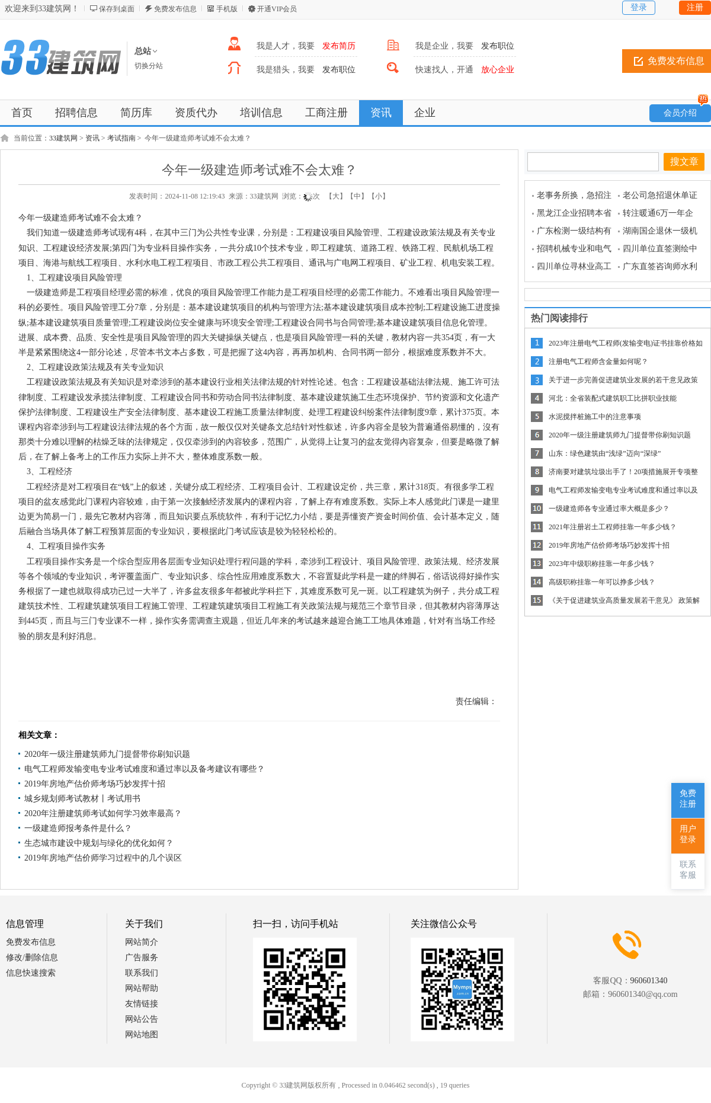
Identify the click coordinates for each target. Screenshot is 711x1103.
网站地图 (141, 1034)
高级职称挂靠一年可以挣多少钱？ (602, 582)
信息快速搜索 (31, 972)
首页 (22, 113)
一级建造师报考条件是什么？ (78, 828)
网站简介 (141, 942)
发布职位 (497, 45)
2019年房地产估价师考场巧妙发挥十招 (94, 783)
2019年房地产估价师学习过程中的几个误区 (103, 857)
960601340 (649, 980)
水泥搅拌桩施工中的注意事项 (595, 417)
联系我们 (141, 972)
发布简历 (339, 45)
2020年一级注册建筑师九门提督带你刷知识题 (107, 754)
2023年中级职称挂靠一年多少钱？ (602, 564)
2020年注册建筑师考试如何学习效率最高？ (103, 813)
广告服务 (141, 957)
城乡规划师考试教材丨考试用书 (82, 798)
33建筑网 (63, 138)
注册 (695, 7)
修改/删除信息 (32, 957)
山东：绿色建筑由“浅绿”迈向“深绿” (605, 453)
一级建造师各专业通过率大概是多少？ (609, 508)
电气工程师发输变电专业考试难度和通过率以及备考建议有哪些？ (144, 769)
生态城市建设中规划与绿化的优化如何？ (99, 843)
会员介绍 (686, 110)
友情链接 (141, 1003)
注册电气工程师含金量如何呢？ (598, 361)
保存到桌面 (116, 9)
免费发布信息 (175, 9)
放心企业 (497, 69)
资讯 (92, 138)
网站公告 (141, 1019)
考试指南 (121, 138)
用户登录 (688, 834)
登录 (638, 7)
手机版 (227, 9)
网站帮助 (141, 988)
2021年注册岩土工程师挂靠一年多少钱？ (613, 527)
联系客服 (688, 870)
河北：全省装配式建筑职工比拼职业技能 (613, 398)
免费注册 (688, 798)
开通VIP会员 (277, 9)
